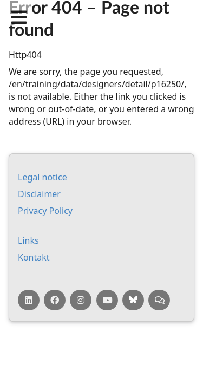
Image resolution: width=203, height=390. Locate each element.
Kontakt (34, 257)
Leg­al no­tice (42, 177)
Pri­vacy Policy (45, 211)
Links (28, 240)
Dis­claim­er (39, 194)
